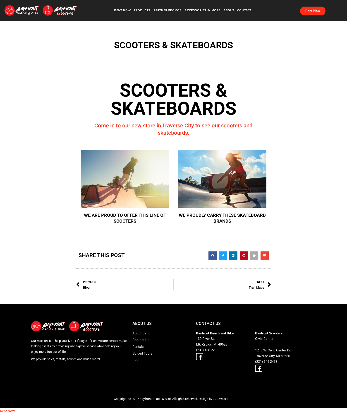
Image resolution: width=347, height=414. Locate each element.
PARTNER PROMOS (168, 10)
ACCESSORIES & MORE (202, 10)
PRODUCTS (142, 10)
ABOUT (229, 10)
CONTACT (244, 10)
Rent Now (7, 411)
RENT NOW (122, 10)
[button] (212, 255)
